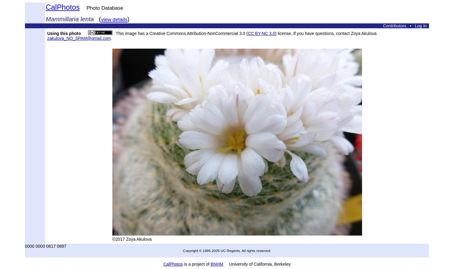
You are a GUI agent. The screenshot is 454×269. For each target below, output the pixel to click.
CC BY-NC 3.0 (261, 33)
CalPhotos (63, 7)
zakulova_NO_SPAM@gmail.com (79, 38)
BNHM (217, 264)
